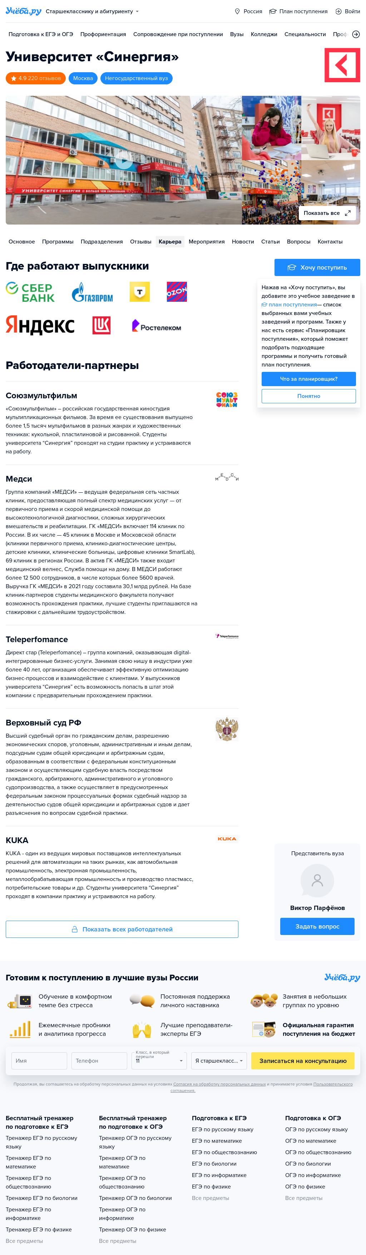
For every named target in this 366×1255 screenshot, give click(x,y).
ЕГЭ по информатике (219, 1175)
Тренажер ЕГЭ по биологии (42, 1198)
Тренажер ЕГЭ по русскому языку (41, 1142)
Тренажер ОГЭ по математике (122, 1162)
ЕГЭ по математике (217, 1141)
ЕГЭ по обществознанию (224, 1152)
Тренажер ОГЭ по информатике (122, 1214)
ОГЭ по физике (305, 1186)
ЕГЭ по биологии (214, 1163)
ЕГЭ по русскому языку (222, 1129)
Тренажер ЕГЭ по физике (39, 1229)
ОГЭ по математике (310, 1141)
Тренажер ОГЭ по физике (132, 1229)
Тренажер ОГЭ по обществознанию (122, 1182)
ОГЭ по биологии (308, 1163)
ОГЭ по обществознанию (318, 1152)
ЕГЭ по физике (211, 1186)
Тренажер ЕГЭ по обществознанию (28, 1182)
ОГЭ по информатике (313, 1175)
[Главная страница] (23, 11)
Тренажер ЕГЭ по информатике (28, 1214)
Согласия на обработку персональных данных (219, 1084)
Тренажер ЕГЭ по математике (28, 1162)
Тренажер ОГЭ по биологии (135, 1198)
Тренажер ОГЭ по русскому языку (135, 1142)
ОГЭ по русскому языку (316, 1129)
